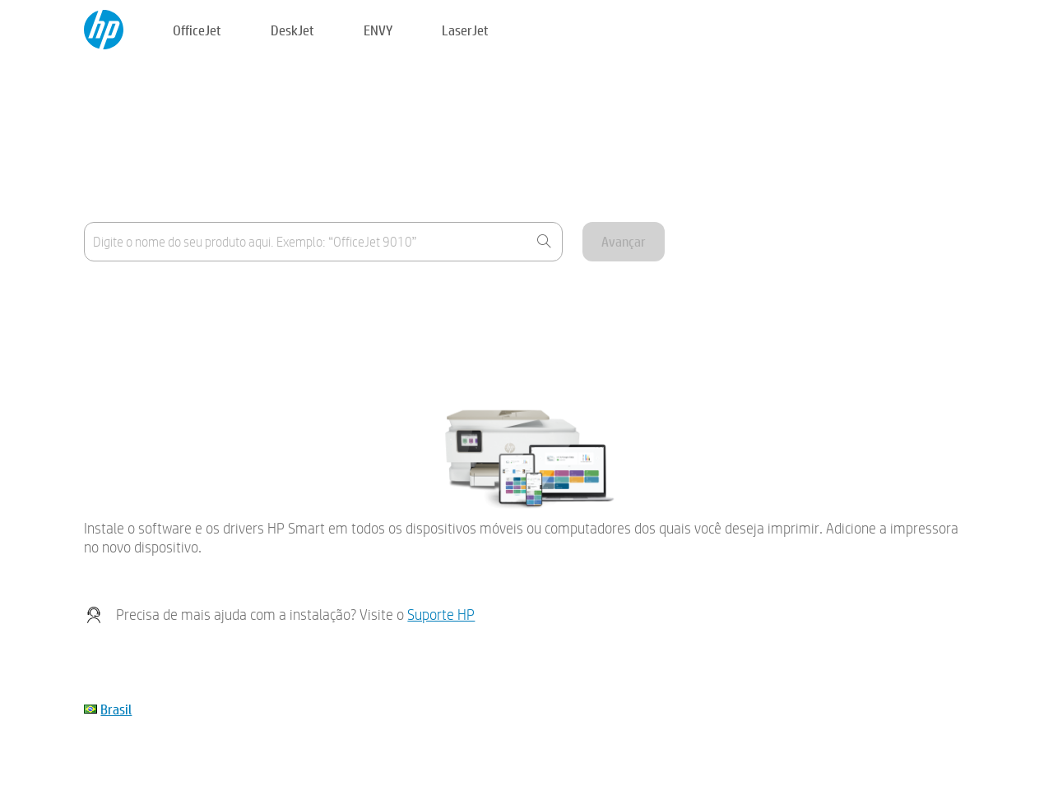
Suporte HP (441, 614)
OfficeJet (197, 30)
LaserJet (465, 30)
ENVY (378, 30)
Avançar (623, 241)
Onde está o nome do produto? (164, 295)
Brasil (116, 709)
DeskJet (292, 30)
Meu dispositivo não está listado (166, 335)
